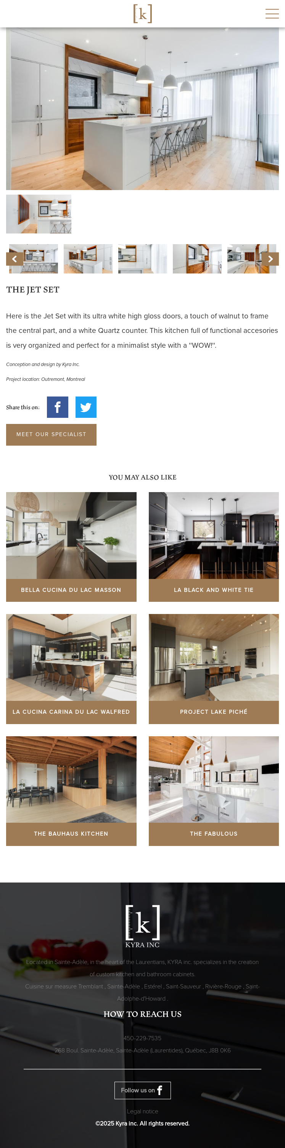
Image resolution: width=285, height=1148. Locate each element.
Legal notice (142, 1111)
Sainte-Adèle (124, 986)
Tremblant (91, 986)
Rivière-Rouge (224, 986)
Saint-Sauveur (184, 986)
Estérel (153, 986)
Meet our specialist (51, 434)
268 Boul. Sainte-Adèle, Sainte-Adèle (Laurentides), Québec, (143, 1050)
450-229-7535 (142, 1038)
